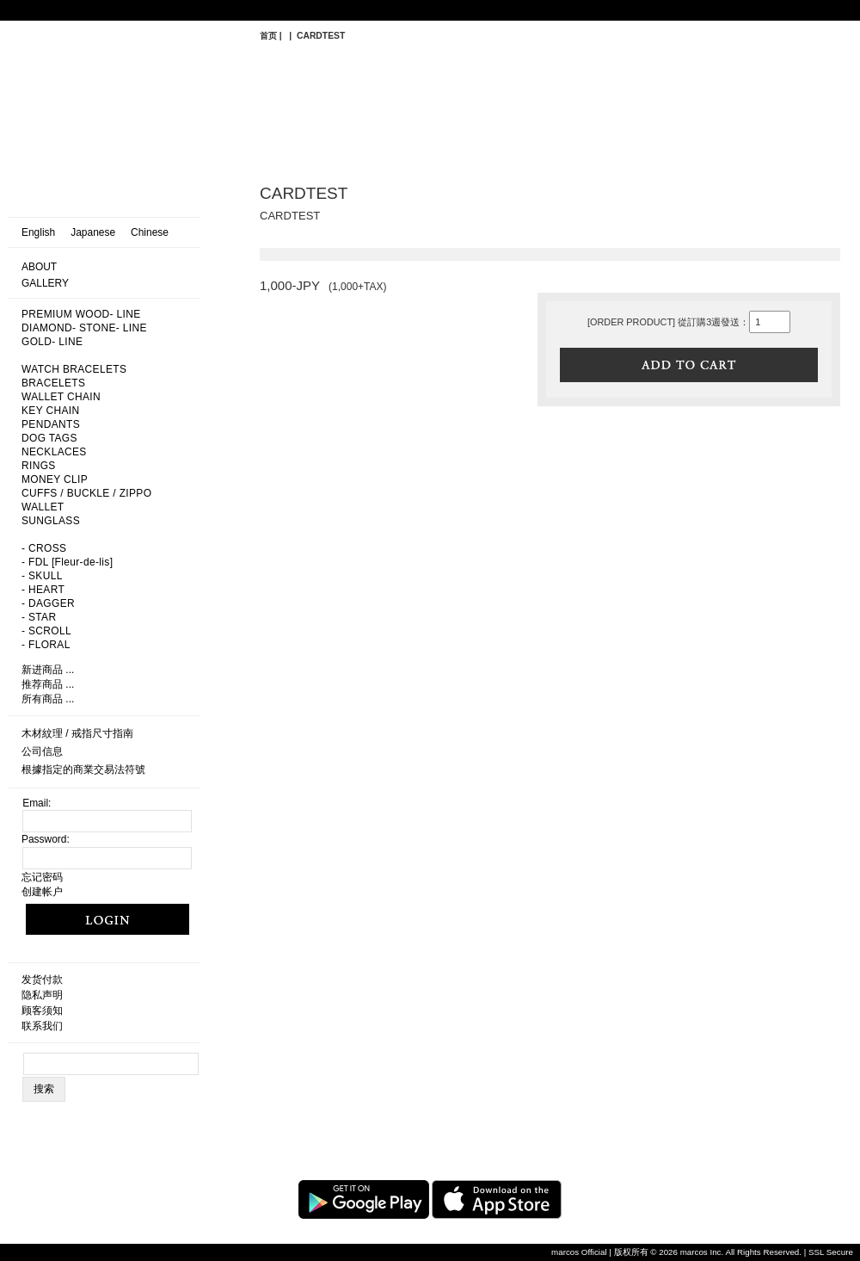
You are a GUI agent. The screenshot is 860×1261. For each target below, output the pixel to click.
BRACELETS (53, 383)
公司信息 (42, 751)
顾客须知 (42, 1010)
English (38, 232)
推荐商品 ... (48, 684)
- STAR (39, 617)
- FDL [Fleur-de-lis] (67, 562)
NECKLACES (54, 452)
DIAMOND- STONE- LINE (84, 328)
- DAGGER (48, 603)
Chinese (150, 232)
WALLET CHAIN (61, 397)
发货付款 (42, 980)
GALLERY (45, 283)
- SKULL (42, 576)
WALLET (43, 507)
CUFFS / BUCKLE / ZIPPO (86, 493)
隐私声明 (42, 995)
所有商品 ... (48, 699)
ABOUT (39, 267)
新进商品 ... (48, 670)
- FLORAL (46, 645)
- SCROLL (46, 631)
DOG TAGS (49, 438)
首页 (268, 35)
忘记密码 (42, 877)
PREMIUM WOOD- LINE (81, 314)
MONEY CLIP (55, 479)
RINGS (39, 466)
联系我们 (42, 1026)
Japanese (93, 232)
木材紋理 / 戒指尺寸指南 (77, 733)
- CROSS (44, 548)
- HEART (43, 590)
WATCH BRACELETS (74, 369)
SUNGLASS (51, 521)
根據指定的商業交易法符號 (83, 769)
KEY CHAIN (50, 411)
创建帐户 (42, 892)
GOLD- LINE (52, 342)
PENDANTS (51, 424)
